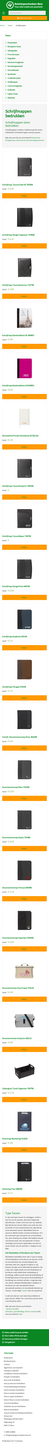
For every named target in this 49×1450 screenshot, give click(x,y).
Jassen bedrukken (11, 1403)
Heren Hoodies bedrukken (14, 1390)
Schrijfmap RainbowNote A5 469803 (18, 335)
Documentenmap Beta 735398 (15, 787)
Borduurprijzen (10, 1361)
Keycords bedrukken (12, 1380)
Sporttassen (10, 74)
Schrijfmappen (11, 82)
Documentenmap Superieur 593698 (17, 938)
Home (2, 25)
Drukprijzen (8, 1358)
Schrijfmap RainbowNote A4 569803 (18, 385)
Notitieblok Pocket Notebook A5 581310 (20, 436)
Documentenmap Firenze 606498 (17, 888)
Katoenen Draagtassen (14, 62)
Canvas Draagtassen (13, 86)
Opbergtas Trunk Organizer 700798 (18, 1088)
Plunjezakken (11, 43)
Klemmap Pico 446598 (12, 1189)
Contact (7, 1364)
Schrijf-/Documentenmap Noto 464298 (19, 737)
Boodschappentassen (14, 66)
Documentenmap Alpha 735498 (16, 837)
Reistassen (10, 98)
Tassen (10, 25)
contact (24, 1290)
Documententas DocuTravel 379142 (18, 988)
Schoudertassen (12, 70)
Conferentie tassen (13, 78)
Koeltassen (10, 90)
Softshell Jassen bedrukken (15, 1406)
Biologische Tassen (13, 46)
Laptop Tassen (11, 94)
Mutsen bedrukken (11, 1409)
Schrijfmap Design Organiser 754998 (18, 235)
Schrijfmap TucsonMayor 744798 (16, 536)
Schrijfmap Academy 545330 (14, 636)
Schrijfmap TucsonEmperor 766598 (17, 486)
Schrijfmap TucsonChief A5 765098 (17, 185)
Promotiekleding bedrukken (15, 1386)
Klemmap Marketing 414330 (14, 1139)
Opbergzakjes (11, 51)
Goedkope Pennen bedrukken (15, 1373)
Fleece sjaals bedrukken (13, 1396)
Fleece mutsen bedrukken (14, 1393)
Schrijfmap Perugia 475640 (14, 687)
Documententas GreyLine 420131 (17, 1038)
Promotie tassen (12, 54)
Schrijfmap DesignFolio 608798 (16, 586)
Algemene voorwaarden (13, 1367)
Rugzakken (10, 58)
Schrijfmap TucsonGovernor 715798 (18, 285)
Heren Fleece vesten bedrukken (16, 1400)
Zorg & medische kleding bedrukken (18, 1413)
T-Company (18, 1441)
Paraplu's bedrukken (12, 1377)
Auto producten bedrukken (14, 1383)
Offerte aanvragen (24, 18)
